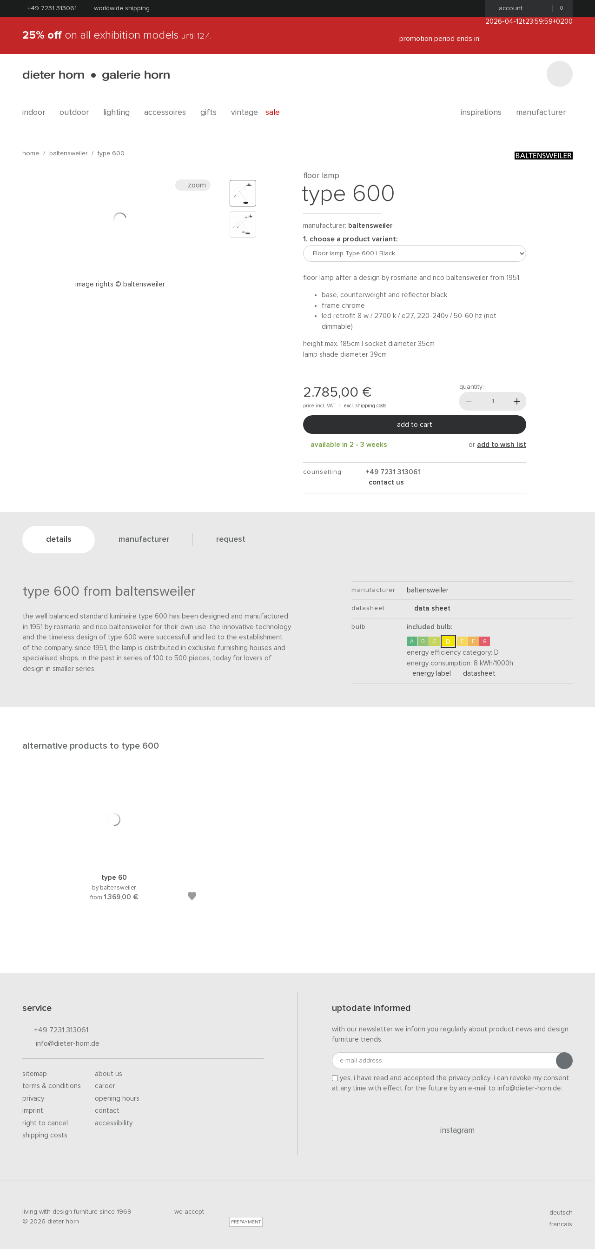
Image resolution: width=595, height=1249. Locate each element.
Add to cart (414, 424)
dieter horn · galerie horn (96, 75)
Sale (277, 112)
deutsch (557, 1212)
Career (105, 1086)
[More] (517, 401)
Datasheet (476, 673)
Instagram (452, 1130)
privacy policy (469, 1078)
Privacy (33, 1098)
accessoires (168, 112)
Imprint (32, 1110)
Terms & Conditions (51, 1086)
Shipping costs (44, 1135)
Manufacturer (544, 112)
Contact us (385, 482)
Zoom (193, 185)
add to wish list (501, 444)
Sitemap (34, 1073)
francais (557, 1224)
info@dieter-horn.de (60, 1044)
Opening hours (117, 1098)
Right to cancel (45, 1123)
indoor (37, 112)
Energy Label (429, 673)
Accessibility (113, 1123)
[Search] (560, 74)
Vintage (244, 112)
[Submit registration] (564, 1060)
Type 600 (111, 153)
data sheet (428, 608)
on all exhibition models (117, 35)
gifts (212, 112)
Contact (107, 1110)
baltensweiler (68, 153)
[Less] (468, 401)
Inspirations (485, 112)
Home (30, 153)
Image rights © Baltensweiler (120, 284)
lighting (120, 112)
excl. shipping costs (365, 405)
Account (507, 8)
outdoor (78, 112)
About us (108, 1073)
